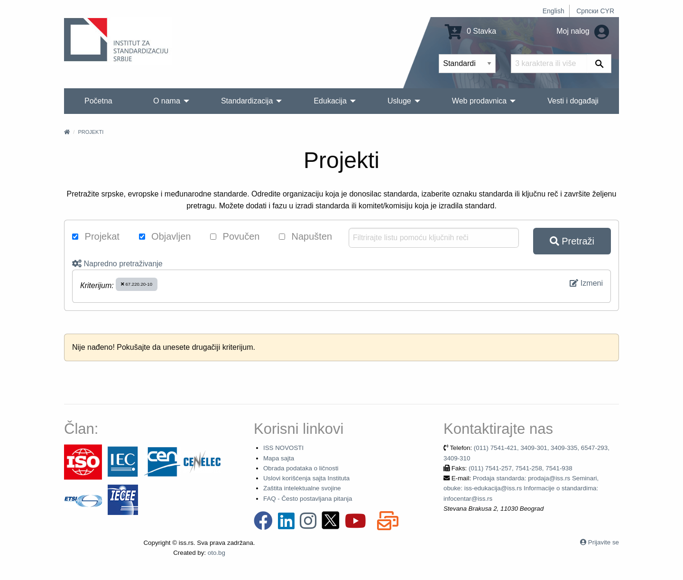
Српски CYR (595, 11)
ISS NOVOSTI (283, 447)
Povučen (234, 236)
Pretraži (572, 241)
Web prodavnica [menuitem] (479, 101)
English (553, 11)
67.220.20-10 (136, 284)
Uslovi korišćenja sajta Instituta (306, 478)
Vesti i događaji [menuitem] (573, 101)
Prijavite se (603, 542)
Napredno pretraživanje (117, 264)
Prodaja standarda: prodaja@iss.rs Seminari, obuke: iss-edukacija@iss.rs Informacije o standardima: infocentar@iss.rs (521, 488)
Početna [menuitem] (98, 101)
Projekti (90, 132)
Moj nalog (582, 31)
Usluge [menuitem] (399, 101)
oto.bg (216, 552)
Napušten (305, 236)
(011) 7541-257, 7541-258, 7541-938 (520, 468)
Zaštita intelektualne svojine (302, 488)
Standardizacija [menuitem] (247, 101)
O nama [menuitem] (166, 101)
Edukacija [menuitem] (330, 101)
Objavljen (165, 236)
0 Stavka (471, 31)
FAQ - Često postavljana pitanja (307, 498)
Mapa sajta (278, 458)
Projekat (96, 236)
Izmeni (586, 283)
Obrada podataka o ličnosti (301, 468)
